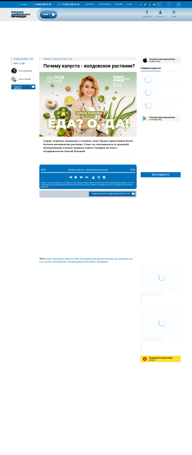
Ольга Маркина (25, 71)
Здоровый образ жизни (91, 258)
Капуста (69, 258)
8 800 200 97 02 (43, 4)
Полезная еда (125, 258)
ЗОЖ (76, 258)
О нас (129, 4)
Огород (48, 261)
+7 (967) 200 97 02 (70, 4)
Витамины (102, 261)
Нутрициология (76, 261)
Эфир (174, 17)
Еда (41, 261)
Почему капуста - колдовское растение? (89, 66)
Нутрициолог (60, 261)
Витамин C (90, 261)
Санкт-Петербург (55, 258)
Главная (47, 59)
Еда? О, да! (67, 59)
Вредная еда (111, 258)
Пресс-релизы (105, 4)
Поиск (169, 4)
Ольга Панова (25, 79)
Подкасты (147, 17)
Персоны (160, 17)
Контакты (90, 4)
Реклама (118, 4)
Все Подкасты (160, 174)
